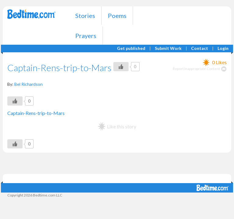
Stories (85, 15)
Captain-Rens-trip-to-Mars (36, 113)
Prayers (85, 35)
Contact (199, 48)
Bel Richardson (28, 84)
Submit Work (168, 48)
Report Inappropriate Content (200, 68)
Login (223, 48)
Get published (131, 48)
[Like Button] (121, 66)
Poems (117, 15)
